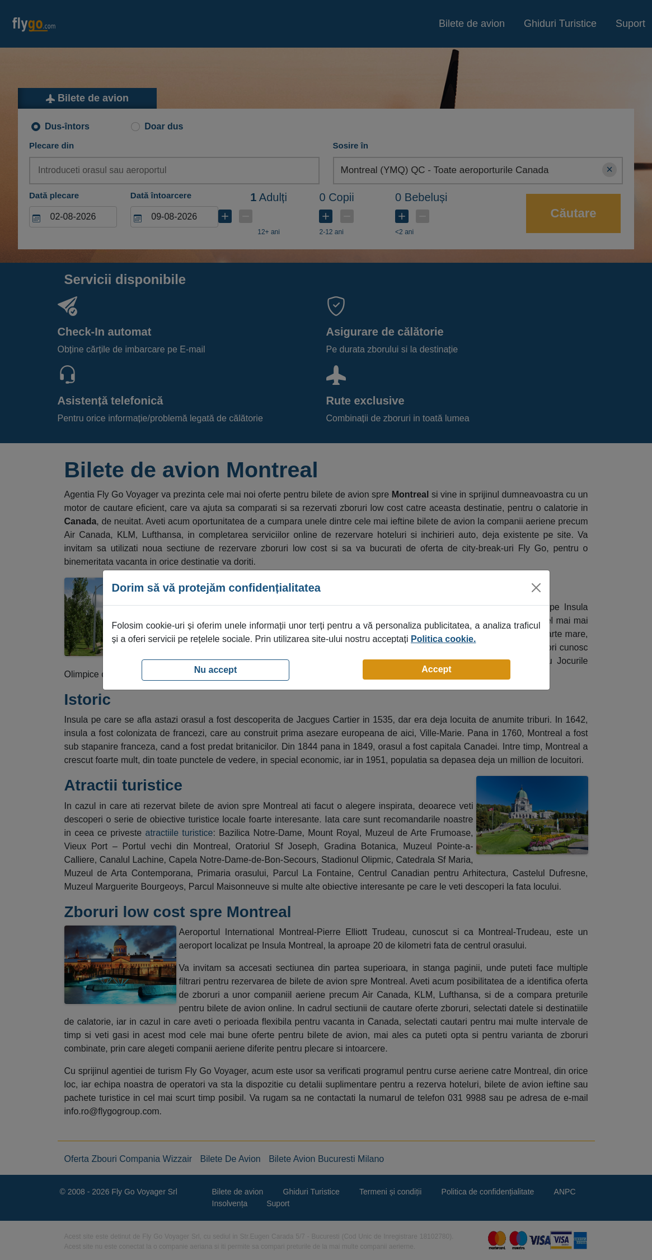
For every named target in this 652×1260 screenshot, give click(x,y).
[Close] (536, 588)
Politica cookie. (443, 639)
